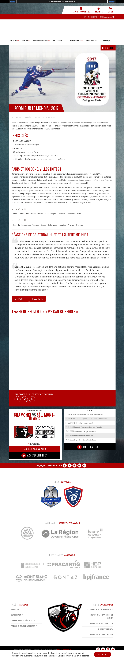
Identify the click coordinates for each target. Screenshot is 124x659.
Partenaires (93, 40)
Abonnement (75, 40)
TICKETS (100, 10)
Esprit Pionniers (85, 10)
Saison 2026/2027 (41, 40)
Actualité (25, 117)
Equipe (26, 40)
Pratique (108, 40)
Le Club (14, 40)
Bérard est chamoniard (83, 434)
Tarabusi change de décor (85, 430)
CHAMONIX (22, 413)
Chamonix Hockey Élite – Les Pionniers (62, 29)
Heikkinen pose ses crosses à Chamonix (90, 417)
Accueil (15, 117)
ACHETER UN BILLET (34, 454)
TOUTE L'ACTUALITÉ (90, 445)
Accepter (102, 654)
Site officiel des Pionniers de (95, 17)
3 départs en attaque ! (83, 421)
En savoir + (20, 298)
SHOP (111, 10)
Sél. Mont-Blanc (42, 415)
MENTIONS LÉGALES (65, 648)
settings (85, 655)
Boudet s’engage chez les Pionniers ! (89, 425)
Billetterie (59, 40)
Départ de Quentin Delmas (85, 438)
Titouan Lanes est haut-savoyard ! (88, 413)
